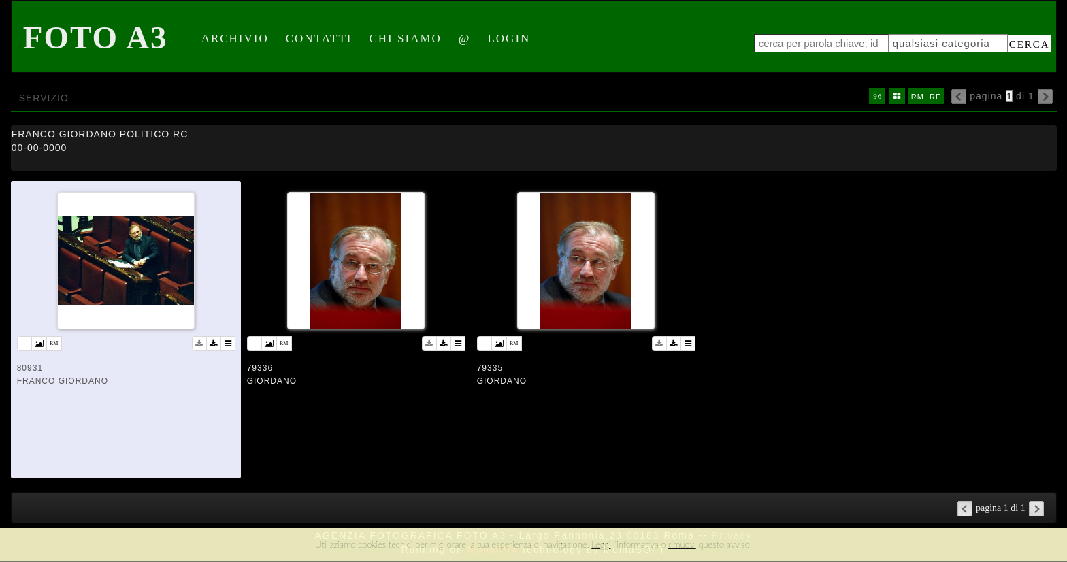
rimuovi (682, 544)
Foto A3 (95, 37)
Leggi (600, 544)
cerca (1029, 44)
